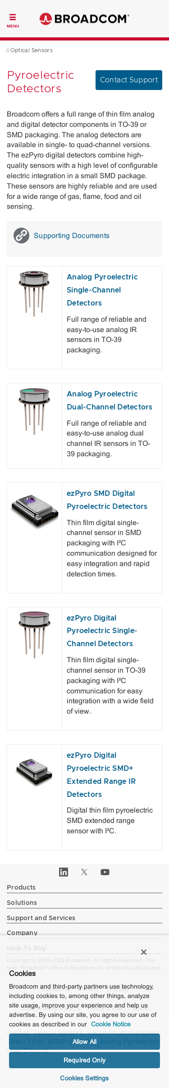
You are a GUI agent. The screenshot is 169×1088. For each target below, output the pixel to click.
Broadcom (84, 18)
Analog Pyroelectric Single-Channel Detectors (102, 290)
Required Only (84, 1060)
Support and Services (41, 918)
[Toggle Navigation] (13, 19)
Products (21, 888)
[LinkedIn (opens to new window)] (64, 872)
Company (22, 933)
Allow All (84, 1041)
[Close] (144, 952)
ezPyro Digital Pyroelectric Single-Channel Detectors (102, 631)
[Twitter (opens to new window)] (85, 872)
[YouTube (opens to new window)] (105, 872)
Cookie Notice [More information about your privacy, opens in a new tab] (111, 1024)
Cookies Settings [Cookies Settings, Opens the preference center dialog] (84, 1078)
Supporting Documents (62, 235)
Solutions (22, 903)
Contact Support (129, 80)
